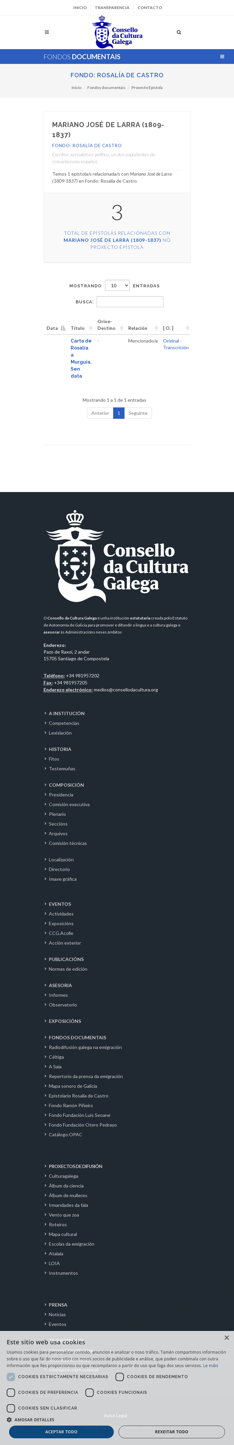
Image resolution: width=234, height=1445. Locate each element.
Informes (58, 995)
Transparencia (112, 7)
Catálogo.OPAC (65, 1134)
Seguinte (138, 413)
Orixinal (171, 341)
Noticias (57, 1314)
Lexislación (60, 733)
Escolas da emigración (71, 1244)
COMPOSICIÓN (66, 785)
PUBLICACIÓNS (66, 959)
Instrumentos (63, 1273)
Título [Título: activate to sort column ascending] (78, 328)
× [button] (226, 1338)
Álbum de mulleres (68, 1195)
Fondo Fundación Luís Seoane (79, 1115)
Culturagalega (63, 1176)
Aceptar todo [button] (61, 1432)
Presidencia (61, 794)
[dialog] (117, 1388)
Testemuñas (62, 768)
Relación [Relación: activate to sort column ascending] (137, 328)
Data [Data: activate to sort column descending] (52, 328)
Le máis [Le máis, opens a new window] (210, 1365)
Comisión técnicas (68, 843)
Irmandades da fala (68, 1205)
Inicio (80, 7)
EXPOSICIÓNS (65, 1021)
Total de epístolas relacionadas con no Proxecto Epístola (117, 240)
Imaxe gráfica (63, 879)
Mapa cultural (63, 1234)
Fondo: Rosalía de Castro (117, 75)
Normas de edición (68, 969)
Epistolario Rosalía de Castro (78, 1095)
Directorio (59, 869)
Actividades (61, 914)
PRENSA (58, 1305)
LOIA (54, 1263)
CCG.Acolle (61, 933)
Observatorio (63, 1004)
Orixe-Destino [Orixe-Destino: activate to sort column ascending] (106, 324)
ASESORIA (60, 985)
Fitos (54, 759)
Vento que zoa (64, 1215)
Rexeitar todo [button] (171, 1432)
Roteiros (58, 1224)
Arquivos (58, 833)
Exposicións (61, 923)
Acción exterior (65, 943)
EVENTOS (60, 904)
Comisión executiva (69, 804)
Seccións (58, 824)
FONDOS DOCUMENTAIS (77, 1037)
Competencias (64, 723)
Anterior (100, 413)
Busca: (120, 301)
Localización (61, 859)
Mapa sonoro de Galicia (73, 1086)
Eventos (57, 1324)
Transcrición (176, 347)
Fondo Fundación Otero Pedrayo (83, 1125)
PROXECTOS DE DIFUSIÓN (75, 1166)
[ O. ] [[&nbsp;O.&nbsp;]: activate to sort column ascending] (168, 328)
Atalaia (56, 1253)
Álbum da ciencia (66, 1185)
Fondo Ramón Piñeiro (71, 1105)
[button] (117, 1419)
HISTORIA (60, 749)
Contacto (150, 7)
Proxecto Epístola (147, 87)
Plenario (57, 814)
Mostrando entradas (114, 285)
